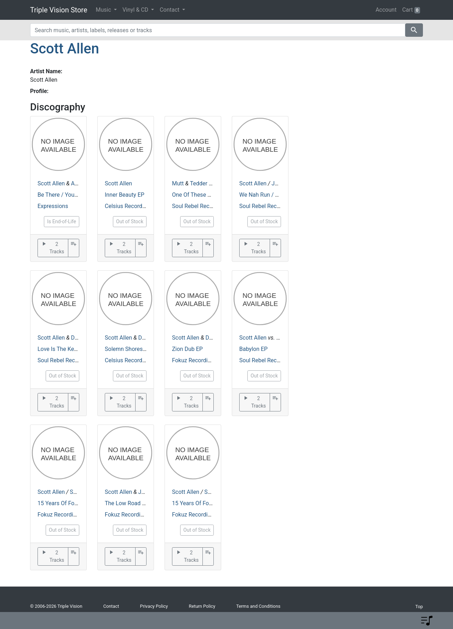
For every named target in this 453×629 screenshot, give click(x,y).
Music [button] (104, 9)
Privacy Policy (154, 606)
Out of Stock (129, 221)
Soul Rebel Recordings (200, 206)
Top (419, 606)
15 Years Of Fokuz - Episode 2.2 (77, 503)
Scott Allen (64, 48)
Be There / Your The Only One (74, 194)
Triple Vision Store (58, 10)
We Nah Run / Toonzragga (272, 194)
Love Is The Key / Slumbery (71, 349)
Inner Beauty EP (124, 194)
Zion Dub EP (187, 349)
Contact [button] (170, 9)
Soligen (79, 492)
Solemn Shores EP (128, 349)
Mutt (178, 183)
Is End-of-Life (61, 221)
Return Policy (202, 606)
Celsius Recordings (129, 206)
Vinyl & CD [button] (136, 9)
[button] (426, 620)
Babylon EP (253, 349)
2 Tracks (52, 248)
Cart (411, 9)
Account (385, 9)
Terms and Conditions (258, 606)
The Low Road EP (127, 503)
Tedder (198, 183)
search (414, 30)
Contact (111, 606)
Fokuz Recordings (194, 360)
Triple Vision (69, 606)
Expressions (53, 206)
